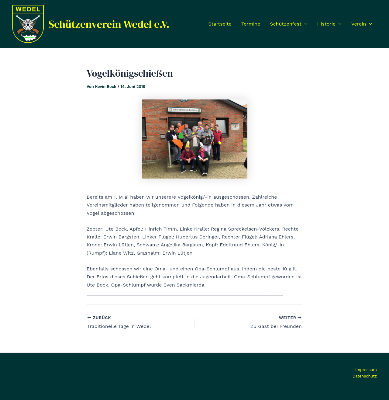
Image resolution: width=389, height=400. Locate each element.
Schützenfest (288, 24)
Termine (250, 24)
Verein (361, 24)
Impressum (366, 369)
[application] (304, 24)
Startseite (220, 24)
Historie (329, 24)
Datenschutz (365, 376)
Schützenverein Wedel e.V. (109, 24)
